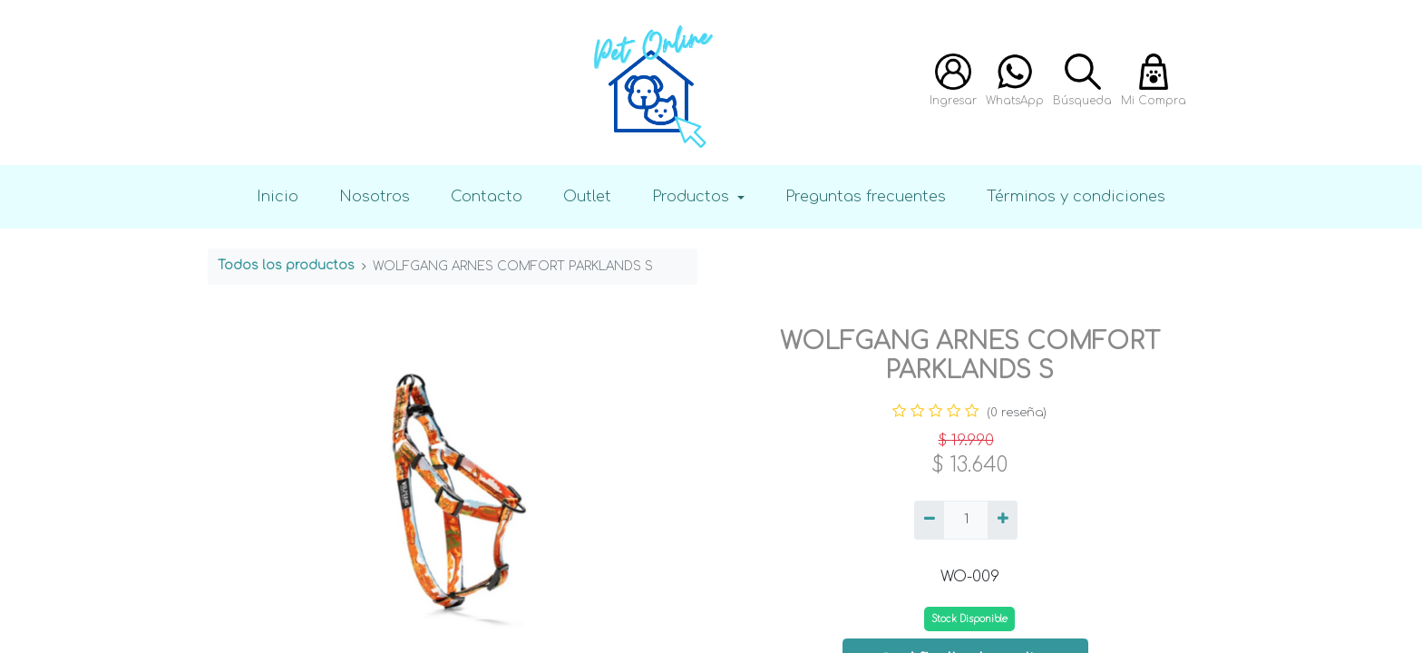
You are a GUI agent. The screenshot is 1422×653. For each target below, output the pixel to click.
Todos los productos (286, 265)
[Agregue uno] (1003, 521)
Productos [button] (693, 196)
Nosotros (374, 196)
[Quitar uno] (929, 521)
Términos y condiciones (1076, 196)
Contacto (486, 196)
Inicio (277, 196)
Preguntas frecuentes (865, 196)
